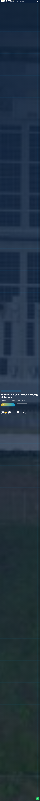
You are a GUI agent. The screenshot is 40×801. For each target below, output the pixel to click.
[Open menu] (38, 1)
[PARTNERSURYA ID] (12, 1)
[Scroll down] (20, 797)
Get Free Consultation (8, 404)
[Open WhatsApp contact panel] (37, 798)
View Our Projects (21, 404)
